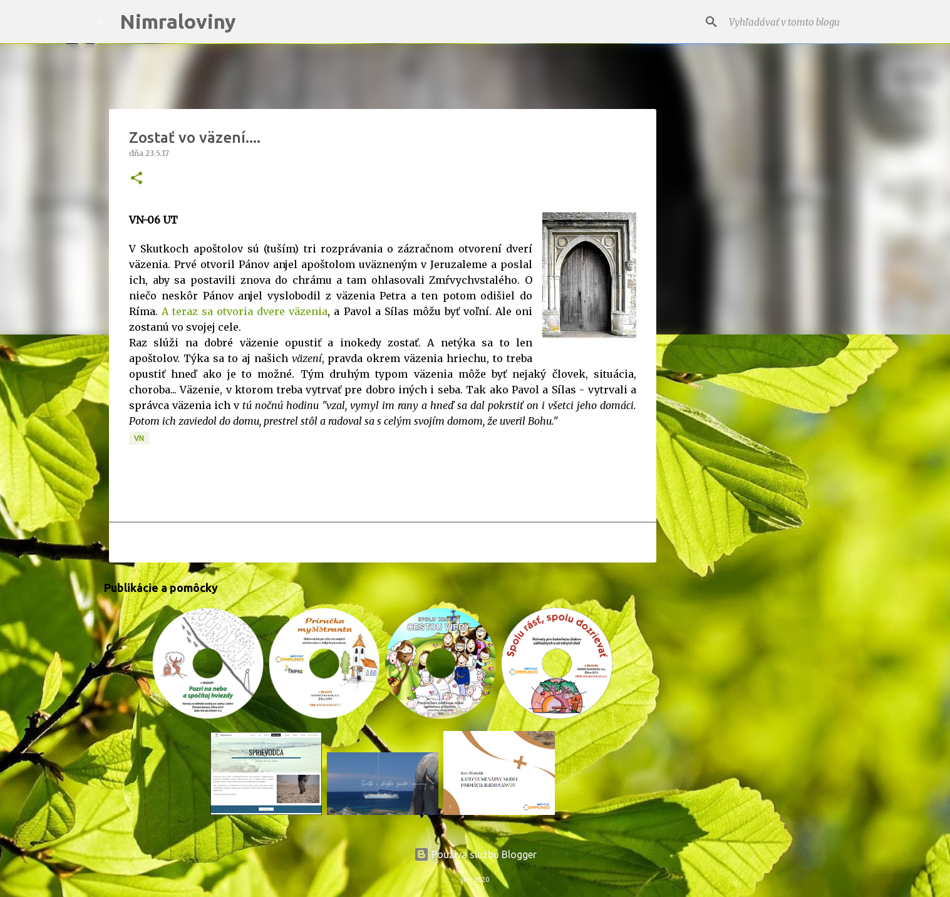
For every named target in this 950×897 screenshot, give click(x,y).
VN (139, 438)
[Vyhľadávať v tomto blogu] (789, 22)
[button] (136, 178)
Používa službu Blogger (475, 854)
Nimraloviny (178, 21)
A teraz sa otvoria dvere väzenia (245, 311)
